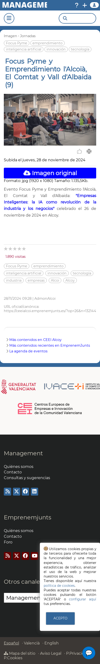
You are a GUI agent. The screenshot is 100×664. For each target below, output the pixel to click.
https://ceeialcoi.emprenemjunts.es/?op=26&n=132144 (50, 311)
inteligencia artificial (23, 49)
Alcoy (70, 280)
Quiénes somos (18, 466)
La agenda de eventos (28, 351)
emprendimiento (47, 43)
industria (13, 280)
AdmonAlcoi (45, 298)
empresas (36, 280)
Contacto (13, 472)
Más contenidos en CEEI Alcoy (35, 340)
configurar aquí (82, 599)
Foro (8, 542)
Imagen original (50, 173)
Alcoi (55, 280)
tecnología (80, 49)
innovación (56, 49)
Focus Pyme (16, 43)
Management (23, 453)
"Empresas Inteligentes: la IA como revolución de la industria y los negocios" (50, 202)
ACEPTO (60, 618)
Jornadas (28, 36)
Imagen (10, 36)
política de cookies (59, 586)
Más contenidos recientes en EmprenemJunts (49, 345)
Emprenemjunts (27, 517)
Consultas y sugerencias (27, 478)
